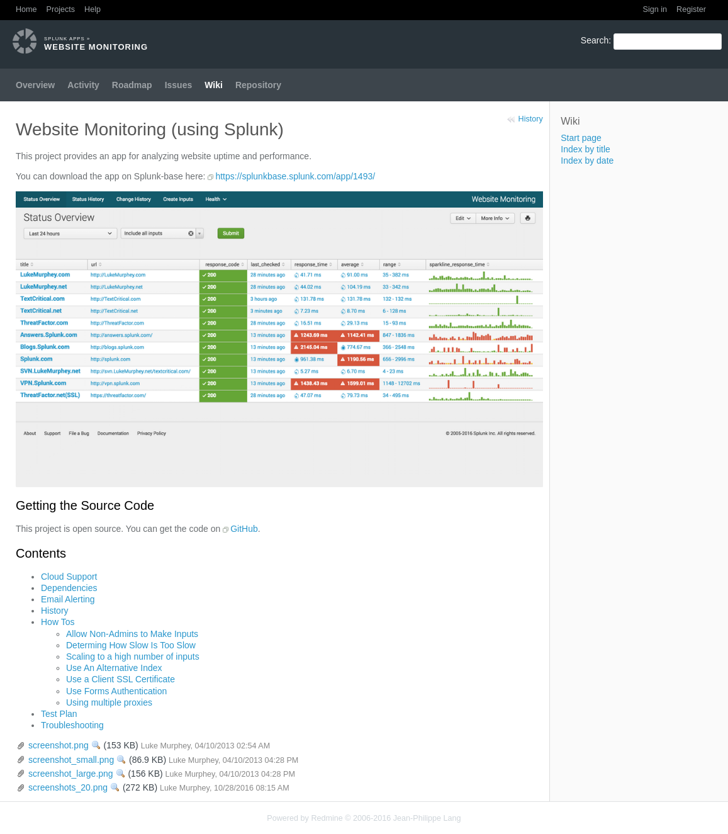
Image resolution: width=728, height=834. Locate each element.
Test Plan (59, 714)
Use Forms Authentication (116, 691)
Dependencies (69, 588)
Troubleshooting (72, 725)
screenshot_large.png (70, 774)
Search (594, 40)
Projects (61, 9)
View (96, 745)
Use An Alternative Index (114, 668)
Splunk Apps (64, 39)
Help (92, 9)
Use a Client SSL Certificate (120, 679)
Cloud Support (69, 577)
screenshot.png (58, 745)
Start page (581, 138)
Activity (83, 85)
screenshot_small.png (71, 760)
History (530, 119)
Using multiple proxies (109, 702)
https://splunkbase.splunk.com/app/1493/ (295, 176)
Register (691, 9)
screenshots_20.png (68, 787)
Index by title (585, 149)
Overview (35, 85)
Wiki (213, 85)
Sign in (655, 9)
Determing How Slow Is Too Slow (131, 645)
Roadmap (132, 85)
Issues (179, 85)
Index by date (587, 160)
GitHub (244, 529)
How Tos (57, 622)
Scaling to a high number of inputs (132, 656)
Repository (258, 85)
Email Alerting (68, 599)
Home (26, 9)
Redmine (326, 818)
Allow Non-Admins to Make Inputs (132, 634)
